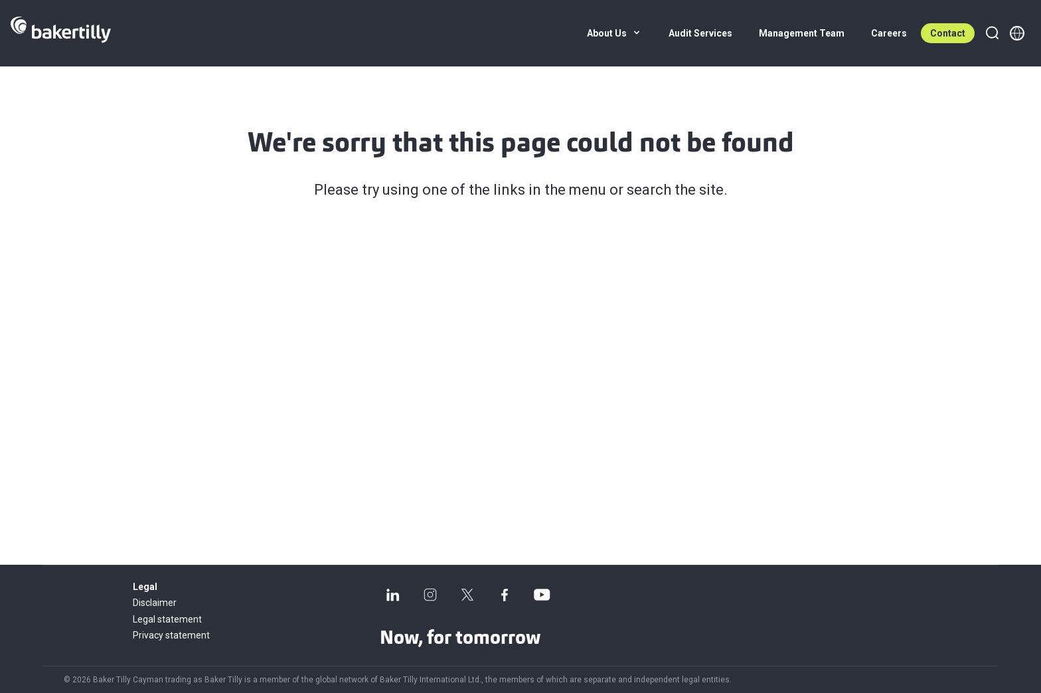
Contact (947, 33)
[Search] (991, 33)
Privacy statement (171, 635)
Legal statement (167, 619)
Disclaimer (155, 602)
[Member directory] (1017, 33)
